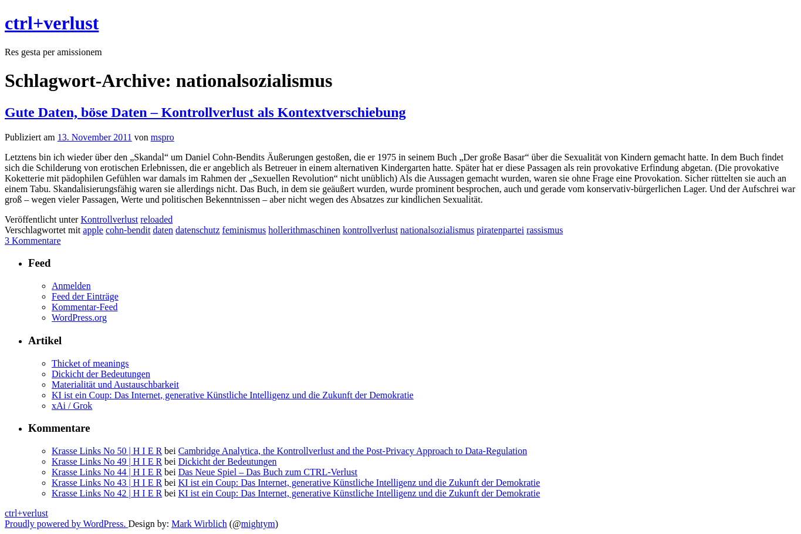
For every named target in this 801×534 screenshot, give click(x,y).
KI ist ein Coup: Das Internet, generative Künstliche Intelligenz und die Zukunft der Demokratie (233, 395)
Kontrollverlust (109, 219)
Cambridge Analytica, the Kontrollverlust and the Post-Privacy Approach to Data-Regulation (353, 451)
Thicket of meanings (90, 363)
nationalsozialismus (437, 230)
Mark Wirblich (199, 524)
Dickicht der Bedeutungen (101, 374)
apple (93, 230)
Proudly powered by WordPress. (66, 524)
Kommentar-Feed (85, 307)
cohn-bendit (128, 230)
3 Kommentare (33, 241)
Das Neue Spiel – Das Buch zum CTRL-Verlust (267, 472)
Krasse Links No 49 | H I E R (107, 461)
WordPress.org (79, 318)
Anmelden (71, 286)
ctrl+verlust (52, 22)
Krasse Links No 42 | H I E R (107, 493)
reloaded (156, 219)
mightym (258, 524)
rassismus (544, 230)
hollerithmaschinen (304, 230)
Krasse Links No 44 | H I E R (107, 472)
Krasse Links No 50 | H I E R (107, 451)
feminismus (244, 230)
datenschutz (197, 230)
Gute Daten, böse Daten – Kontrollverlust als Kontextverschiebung (205, 112)
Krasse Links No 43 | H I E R (107, 483)
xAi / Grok (72, 406)
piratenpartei (500, 230)
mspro (162, 137)
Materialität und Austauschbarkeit (115, 384)
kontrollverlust (370, 230)
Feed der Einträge (85, 296)
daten (163, 230)
